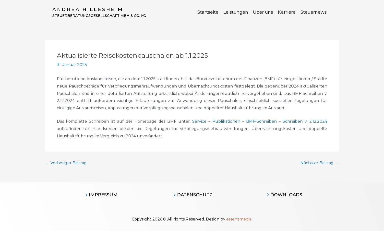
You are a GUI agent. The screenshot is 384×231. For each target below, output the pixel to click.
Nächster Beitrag (319, 163)
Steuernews (313, 12)
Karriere (287, 12)
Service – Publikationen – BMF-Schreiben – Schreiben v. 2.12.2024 (259, 121)
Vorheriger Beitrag (66, 163)
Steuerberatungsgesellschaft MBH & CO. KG (99, 15)
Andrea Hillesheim (87, 9)
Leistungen (235, 12)
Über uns (263, 12)
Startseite (207, 12)
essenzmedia (239, 219)
